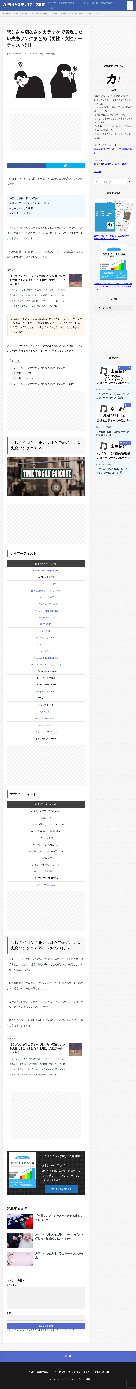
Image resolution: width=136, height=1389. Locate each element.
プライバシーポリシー (80, 1372)
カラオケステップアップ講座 (76, 1379)
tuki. (128, 405)
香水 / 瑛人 (46, 651)
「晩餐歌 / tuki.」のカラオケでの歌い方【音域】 (112, 433)
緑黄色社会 (126, 443)
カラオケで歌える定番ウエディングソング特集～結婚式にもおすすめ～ (59, 1236)
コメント (12, 1285)
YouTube (98, 160)
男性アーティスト (22, 373)
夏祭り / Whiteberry (45, 885)
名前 (9, 1313)
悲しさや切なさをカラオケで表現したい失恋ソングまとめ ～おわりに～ (44, 383)
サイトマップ (58, 1372)
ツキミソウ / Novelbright (46, 610)
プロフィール (83, 2)
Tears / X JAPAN (45, 725)
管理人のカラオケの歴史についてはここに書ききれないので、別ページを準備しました (113, 149)
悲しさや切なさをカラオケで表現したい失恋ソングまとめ (37, 368)
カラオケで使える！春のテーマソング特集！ (59, 1255)
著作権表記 (43, 1372)
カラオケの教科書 (67, 2)
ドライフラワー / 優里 (45, 584)
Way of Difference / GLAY (46, 718)
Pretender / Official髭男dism (46, 570)
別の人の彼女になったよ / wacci (46, 590)
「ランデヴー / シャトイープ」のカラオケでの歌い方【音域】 (112, 396)
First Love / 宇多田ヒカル (45, 871)
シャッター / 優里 (45, 597)
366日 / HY (46, 817)
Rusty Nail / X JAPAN (46, 691)
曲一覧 (95, 2)
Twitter (97, 171)
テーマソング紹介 (21, 13)
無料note (52, 2)
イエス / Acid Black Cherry (45, 657)
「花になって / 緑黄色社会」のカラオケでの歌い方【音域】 (112, 471)
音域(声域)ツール (108, 2)
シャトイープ (125, 367)
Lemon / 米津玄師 (46, 617)
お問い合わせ (54, 8)
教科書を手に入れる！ (61, 1189)
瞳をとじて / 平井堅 (45, 637)
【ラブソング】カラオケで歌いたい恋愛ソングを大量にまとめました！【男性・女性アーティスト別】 (37, 279)
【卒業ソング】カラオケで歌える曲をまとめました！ (59, 1217)
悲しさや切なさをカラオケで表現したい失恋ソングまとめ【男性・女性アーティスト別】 (66, 13)
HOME (7, 13)
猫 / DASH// (45, 624)
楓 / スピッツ (46, 711)
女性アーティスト (22, 378)
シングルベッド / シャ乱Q (45, 604)
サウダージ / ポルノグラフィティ (45, 664)
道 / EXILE (45, 631)
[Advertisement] (46, 133)
